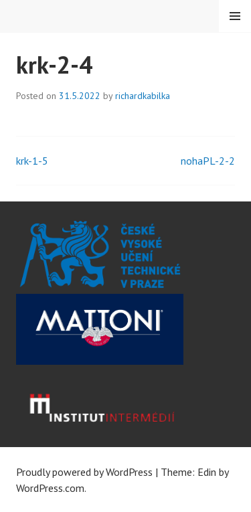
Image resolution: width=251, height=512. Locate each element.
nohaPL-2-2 (208, 160)
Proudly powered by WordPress (84, 472)
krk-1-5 (32, 160)
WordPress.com (50, 488)
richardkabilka (142, 96)
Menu (235, 16)
